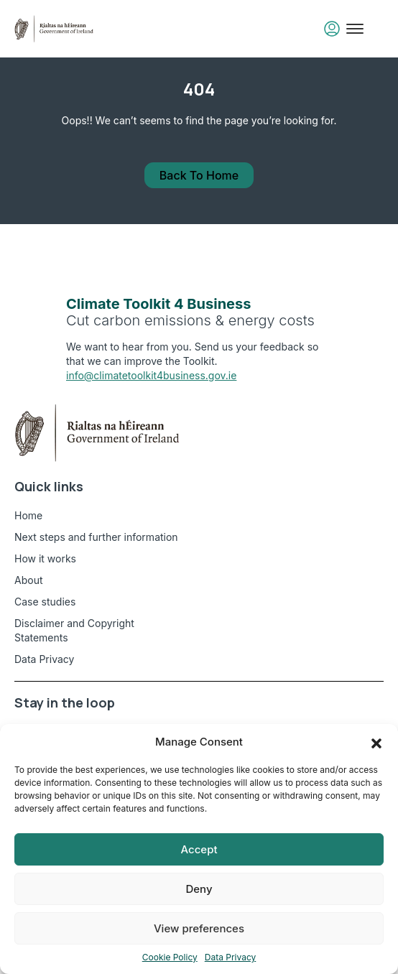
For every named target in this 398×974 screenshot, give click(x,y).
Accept (198, 849)
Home (28, 515)
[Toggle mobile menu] (355, 28)
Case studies (44, 601)
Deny (198, 889)
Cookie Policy (170, 957)
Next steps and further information (96, 537)
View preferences (199, 928)
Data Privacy (230, 957)
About (28, 580)
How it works (45, 558)
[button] (376, 742)
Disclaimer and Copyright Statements (74, 630)
